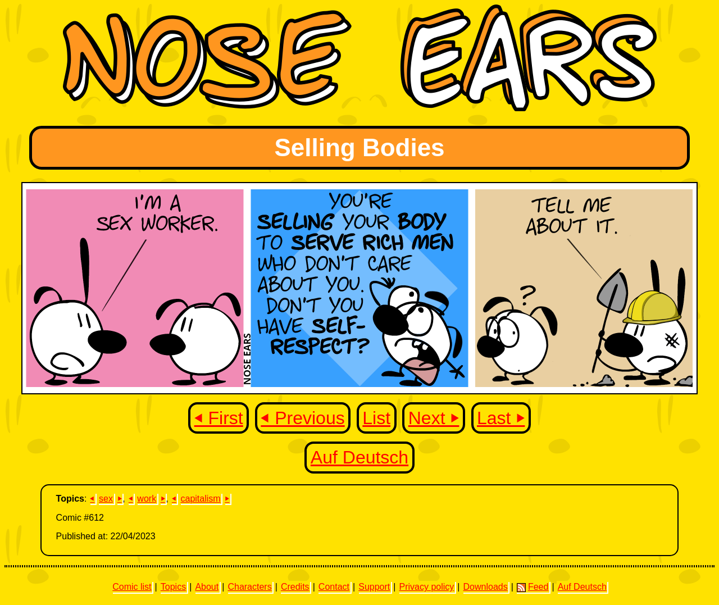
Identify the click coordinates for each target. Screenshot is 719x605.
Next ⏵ (433, 418)
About (207, 587)
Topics (173, 587)
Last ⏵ (501, 418)
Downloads (485, 587)
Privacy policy (426, 587)
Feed (532, 587)
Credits (295, 587)
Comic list (131, 587)
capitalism (200, 498)
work (146, 498)
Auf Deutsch (359, 457)
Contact (333, 587)
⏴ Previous (302, 418)
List (376, 418)
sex (106, 498)
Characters (249, 587)
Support (374, 587)
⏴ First (218, 418)
